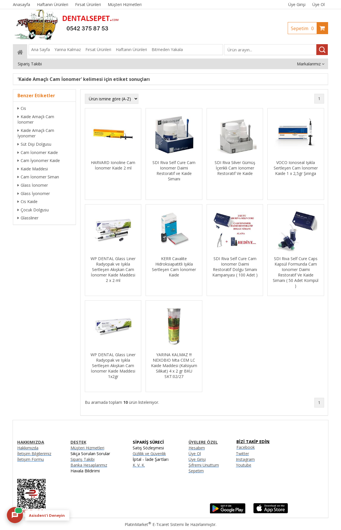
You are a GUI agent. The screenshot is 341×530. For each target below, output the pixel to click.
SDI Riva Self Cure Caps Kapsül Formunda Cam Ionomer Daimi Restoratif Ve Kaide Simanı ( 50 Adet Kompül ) (295, 272)
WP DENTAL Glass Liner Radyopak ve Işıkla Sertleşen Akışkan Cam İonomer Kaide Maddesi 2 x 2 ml (113, 269)
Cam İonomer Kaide (37, 152)
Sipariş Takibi (82, 459)
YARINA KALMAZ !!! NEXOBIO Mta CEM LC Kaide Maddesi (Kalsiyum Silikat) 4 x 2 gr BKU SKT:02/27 (174, 365)
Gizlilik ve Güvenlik (149, 453)
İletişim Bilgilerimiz (34, 453)
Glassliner (27, 218)
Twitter (242, 453)
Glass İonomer (32, 185)
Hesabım (197, 448)
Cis (21, 108)
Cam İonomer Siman (38, 177)
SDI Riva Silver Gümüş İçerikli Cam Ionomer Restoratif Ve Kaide (235, 168)
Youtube (243, 465)
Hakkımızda (27, 448)
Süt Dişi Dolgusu (34, 144)
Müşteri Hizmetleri (87, 448)
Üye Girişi (296, 4)
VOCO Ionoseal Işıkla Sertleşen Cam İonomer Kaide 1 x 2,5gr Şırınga (296, 168)
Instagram (245, 459)
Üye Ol (318, 4)
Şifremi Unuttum (204, 465)
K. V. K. (139, 465)
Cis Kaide (27, 201)
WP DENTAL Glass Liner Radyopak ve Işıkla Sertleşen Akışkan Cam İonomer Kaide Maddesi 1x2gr (113, 365)
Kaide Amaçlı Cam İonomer (35, 119)
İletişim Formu (30, 459)
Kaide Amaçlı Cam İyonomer (35, 133)
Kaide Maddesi (32, 169)
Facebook (245, 447)
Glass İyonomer (33, 193)
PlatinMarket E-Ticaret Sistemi (154, 524)
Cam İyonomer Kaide (38, 160)
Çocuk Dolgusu (33, 210)
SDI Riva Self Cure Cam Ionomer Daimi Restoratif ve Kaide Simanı (173, 171)
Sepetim (304, 28)
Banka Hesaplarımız (88, 465)
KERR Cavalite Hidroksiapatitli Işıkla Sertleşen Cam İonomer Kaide (174, 267)
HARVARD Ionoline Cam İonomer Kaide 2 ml (113, 165)
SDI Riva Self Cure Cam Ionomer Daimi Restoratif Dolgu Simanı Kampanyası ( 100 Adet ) (235, 267)
